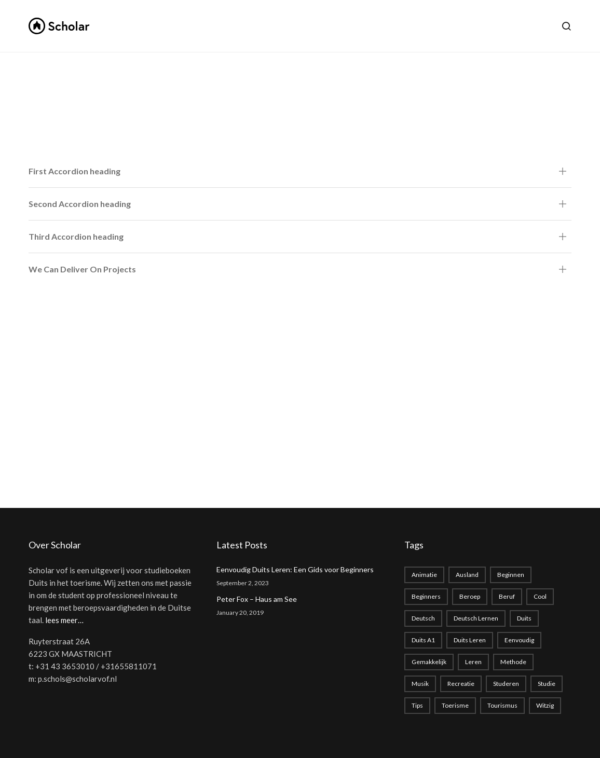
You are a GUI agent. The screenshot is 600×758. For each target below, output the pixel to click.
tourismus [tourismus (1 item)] (502, 705)
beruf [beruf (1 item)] (507, 596)
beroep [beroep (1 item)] (469, 596)
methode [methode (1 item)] (513, 662)
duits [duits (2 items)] (524, 618)
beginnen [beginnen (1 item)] (510, 574)
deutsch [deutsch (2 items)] (423, 618)
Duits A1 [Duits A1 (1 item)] (423, 640)
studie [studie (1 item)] (546, 683)
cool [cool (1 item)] (540, 596)
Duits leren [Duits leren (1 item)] (470, 640)
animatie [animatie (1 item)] (424, 574)
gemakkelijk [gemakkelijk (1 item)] (429, 662)
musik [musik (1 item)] (420, 683)
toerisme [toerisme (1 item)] (455, 705)
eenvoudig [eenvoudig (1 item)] (519, 640)
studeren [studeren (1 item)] (506, 683)
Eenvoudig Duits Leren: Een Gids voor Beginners (295, 569)
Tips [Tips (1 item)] (417, 705)
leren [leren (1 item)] (473, 662)
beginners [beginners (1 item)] (426, 596)
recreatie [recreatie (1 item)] (460, 683)
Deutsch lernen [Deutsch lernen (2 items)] (476, 618)
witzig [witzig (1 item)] (545, 705)
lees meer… (64, 620)
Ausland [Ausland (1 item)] (467, 574)
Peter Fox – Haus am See (256, 599)
